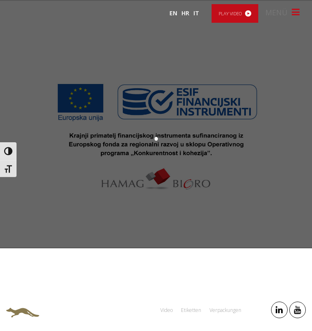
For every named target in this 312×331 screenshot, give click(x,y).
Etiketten (191, 310)
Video (166, 310)
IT (196, 13)
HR (185, 13)
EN (173, 13)
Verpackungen (225, 310)
